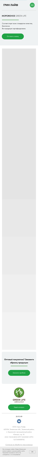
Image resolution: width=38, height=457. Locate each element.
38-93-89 (19, 416)
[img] (19, 421)
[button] (13, 36)
